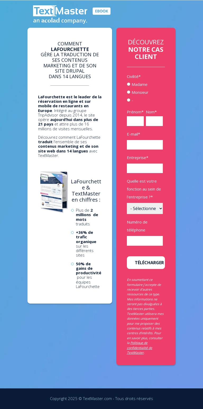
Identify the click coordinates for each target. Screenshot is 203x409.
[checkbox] (145, 92)
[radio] (145, 84)
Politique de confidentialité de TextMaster (139, 348)
